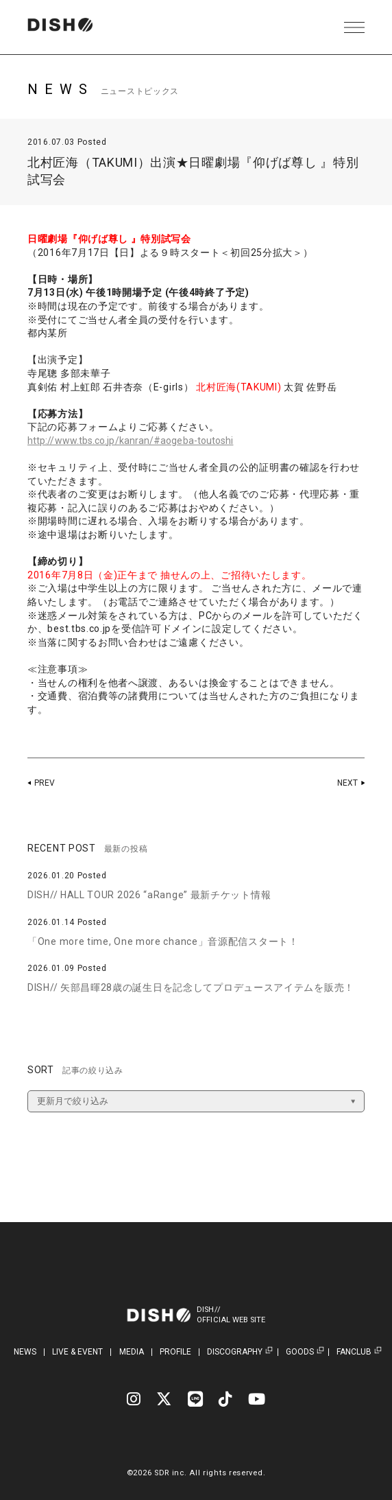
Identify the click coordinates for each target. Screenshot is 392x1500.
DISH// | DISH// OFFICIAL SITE (70, 27)
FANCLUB (353, 1352)
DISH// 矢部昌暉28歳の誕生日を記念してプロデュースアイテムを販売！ (190, 987)
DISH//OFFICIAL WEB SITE (239, 1314)
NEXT (346, 783)
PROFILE (175, 1352)
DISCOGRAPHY (234, 1352)
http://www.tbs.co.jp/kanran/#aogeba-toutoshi (139, 440)
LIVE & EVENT (77, 1352)
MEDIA (131, 1352)
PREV (45, 783)
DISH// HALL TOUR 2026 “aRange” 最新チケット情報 (149, 894)
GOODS (300, 1352)
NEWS (25, 1352)
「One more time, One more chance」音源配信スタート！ (163, 941)
